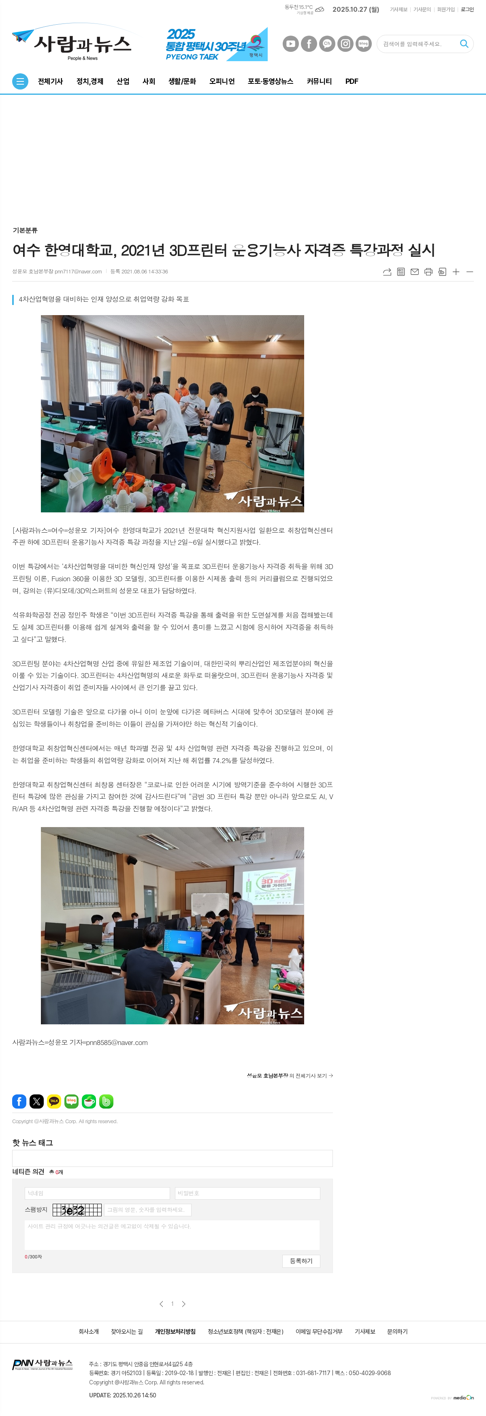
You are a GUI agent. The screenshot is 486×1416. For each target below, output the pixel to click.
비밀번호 (188, 1193)
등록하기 (301, 1260)
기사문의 (422, 9)
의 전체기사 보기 (287, 1075)
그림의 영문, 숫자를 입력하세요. (145, 1209)
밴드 (106, 1101)
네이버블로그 (364, 44)
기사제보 (398, 9)
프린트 (428, 272)
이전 (161, 1304)
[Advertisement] (243, 155)
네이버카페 (89, 1101)
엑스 (37, 1101)
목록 (401, 272)
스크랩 (442, 272)
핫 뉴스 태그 (32, 1142)
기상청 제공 (305, 13)
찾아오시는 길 (127, 1331)
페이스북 (309, 44)
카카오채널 (327, 44)
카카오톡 (54, 1101)
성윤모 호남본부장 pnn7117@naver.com (57, 271)
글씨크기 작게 (470, 272)
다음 (183, 1304)
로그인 (467, 9)
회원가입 (445, 9)
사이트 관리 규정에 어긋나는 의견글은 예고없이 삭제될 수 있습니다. (109, 1226)
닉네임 (35, 1193)
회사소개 (89, 1331)
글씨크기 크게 (456, 272)
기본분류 (25, 230)
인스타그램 (345, 44)
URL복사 (387, 272)
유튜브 (291, 44)
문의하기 (397, 1331)
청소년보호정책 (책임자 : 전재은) (245, 1331)
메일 (415, 272)
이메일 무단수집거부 (319, 1331)
